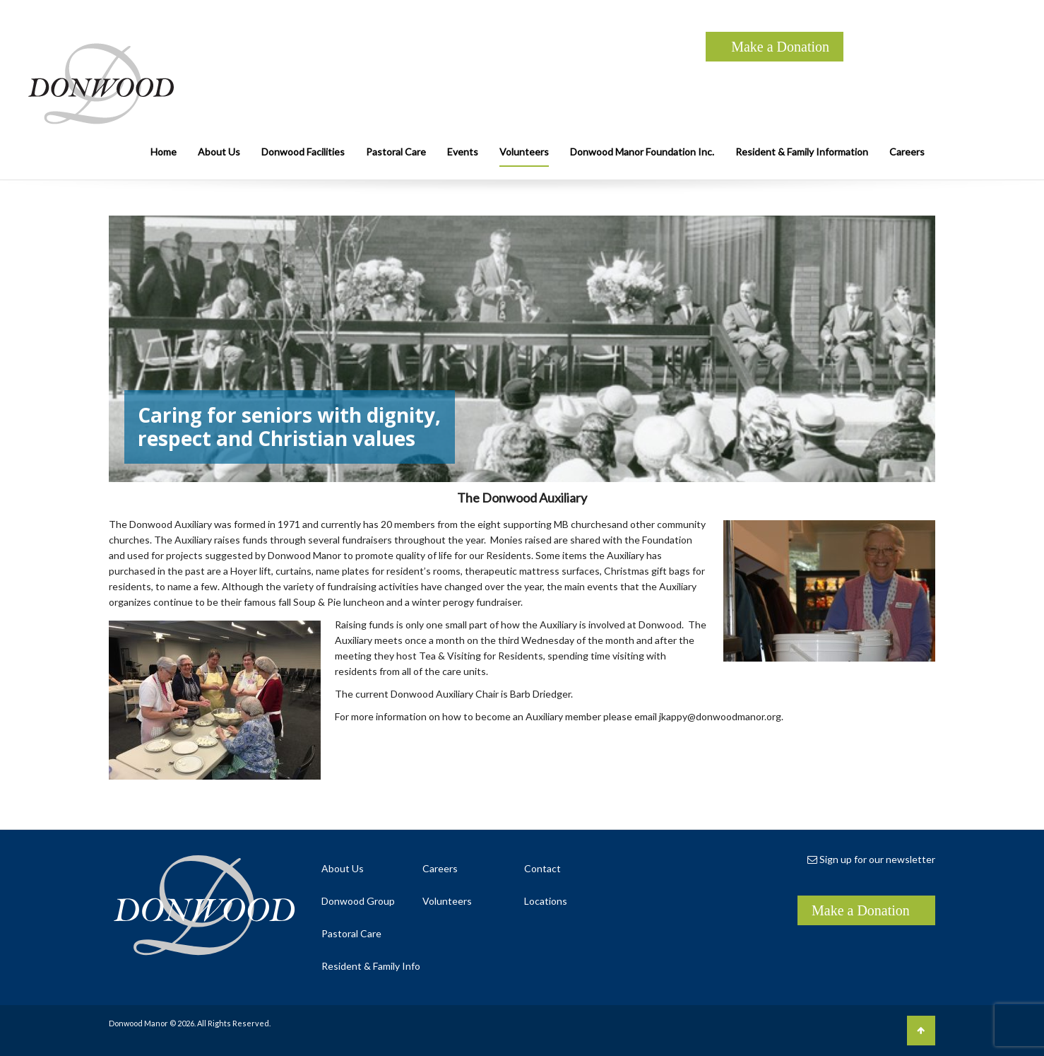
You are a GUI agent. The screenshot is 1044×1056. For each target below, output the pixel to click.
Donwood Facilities (303, 152)
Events (462, 152)
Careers (907, 152)
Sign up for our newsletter (871, 859)
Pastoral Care (396, 152)
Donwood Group (358, 901)
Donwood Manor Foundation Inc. (642, 152)
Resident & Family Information (801, 152)
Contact (542, 868)
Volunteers (524, 152)
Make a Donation (780, 46)
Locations (545, 901)
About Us (219, 152)
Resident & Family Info (370, 966)
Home (163, 152)
